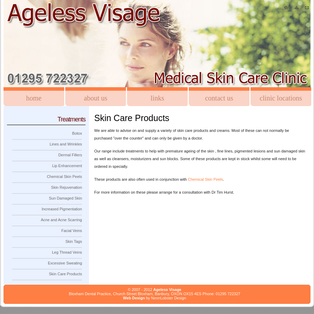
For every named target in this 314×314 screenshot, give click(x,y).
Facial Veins (71, 231)
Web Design (134, 298)
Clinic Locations (281, 98)
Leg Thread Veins (67, 252)
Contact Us (219, 98)
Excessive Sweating (65, 263)
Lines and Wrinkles (66, 144)
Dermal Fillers (70, 155)
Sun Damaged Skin (65, 198)
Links (157, 98)
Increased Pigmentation (62, 209)
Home (34, 98)
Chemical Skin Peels (205, 179)
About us (95, 98)
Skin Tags (74, 241)
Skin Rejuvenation (66, 187)
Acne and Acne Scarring (61, 220)
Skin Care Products (65, 274)
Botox (77, 133)
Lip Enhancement (67, 166)
